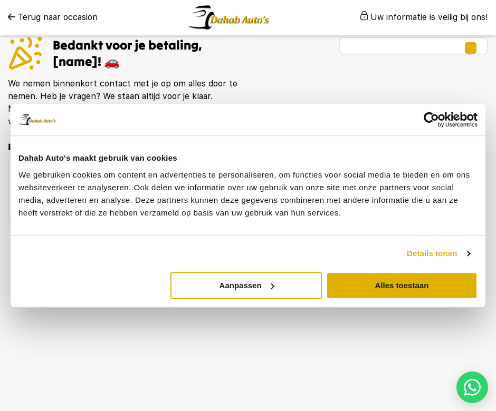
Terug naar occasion (53, 17)
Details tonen (432, 253)
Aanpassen (247, 285)
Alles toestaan (402, 285)
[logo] (229, 17)
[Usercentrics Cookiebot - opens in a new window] (431, 120)
